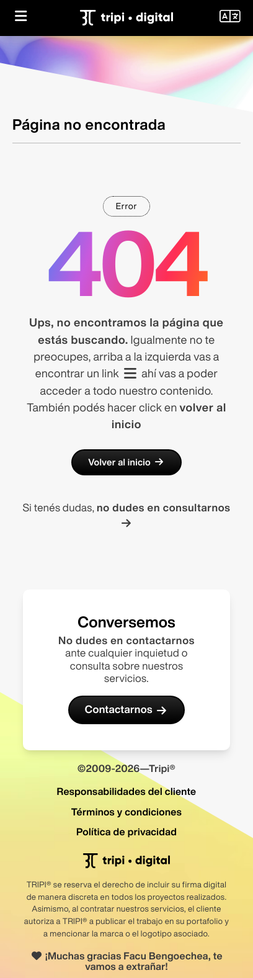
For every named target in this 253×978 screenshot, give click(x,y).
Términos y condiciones (126, 812)
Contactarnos (127, 709)
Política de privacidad (126, 832)
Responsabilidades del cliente (126, 791)
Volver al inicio (126, 462)
